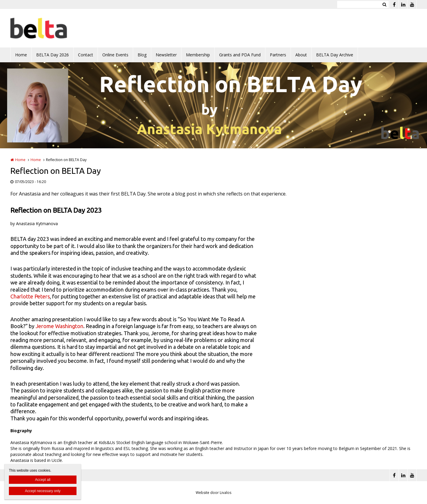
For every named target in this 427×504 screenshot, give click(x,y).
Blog (142, 55)
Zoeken (384, 4)
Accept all (42, 480)
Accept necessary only (42, 491)
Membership (198, 55)
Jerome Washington (59, 326)
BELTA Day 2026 (52, 55)
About (301, 55)
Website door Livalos (213, 492)
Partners (278, 55)
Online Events (115, 55)
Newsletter (166, 55)
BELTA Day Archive (334, 55)
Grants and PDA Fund (240, 55)
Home (21, 55)
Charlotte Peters (30, 296)
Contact (85, 55)
